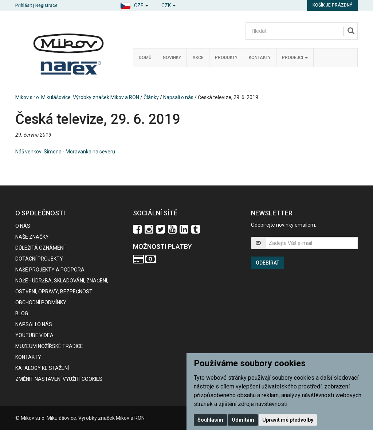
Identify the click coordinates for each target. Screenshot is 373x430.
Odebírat (267, 263)
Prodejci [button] (295, 57)
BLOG (21, 313)
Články (151, 97)
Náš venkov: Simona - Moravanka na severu (65, 152)
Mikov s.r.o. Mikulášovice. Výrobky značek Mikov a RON (77, 97)
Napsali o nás (178, 97)
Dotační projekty (39, 259)
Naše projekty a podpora (50, 270)
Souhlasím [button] (210, 420)
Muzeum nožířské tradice (49, 346)
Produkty (226, 57)
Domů (145, 57)
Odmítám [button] (243, 420)
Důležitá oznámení (39, 248)
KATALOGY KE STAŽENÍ (42, 368)
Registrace (46, 5)
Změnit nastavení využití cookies (58, 379)
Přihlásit (23, 5)
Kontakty (260, 57)
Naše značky (32, 237)
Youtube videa (34, 335)
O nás (22, 226)
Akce (198, 57)
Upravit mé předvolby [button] (287, 420)
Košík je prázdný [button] (332, 5)
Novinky (172, 57)
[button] (134, 4)
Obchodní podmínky (40, 302)
